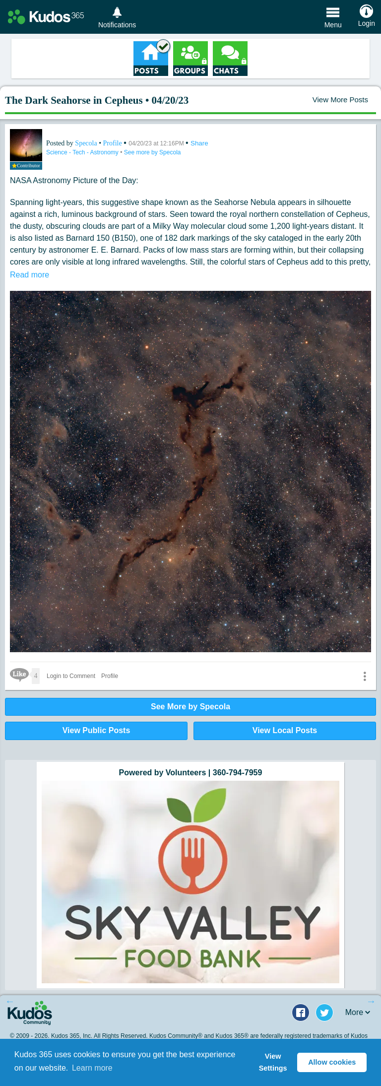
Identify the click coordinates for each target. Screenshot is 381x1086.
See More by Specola (190, 706)
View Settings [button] (273, 1062)
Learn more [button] (92, 1068)
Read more (29, 275)
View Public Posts (96, 730)
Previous (10, 1001)
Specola (87, 143)
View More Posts (340, 99)
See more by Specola (152, 152)
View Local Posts (285, 730)
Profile (112, 143)
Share (199, 143)
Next (371, 1001)
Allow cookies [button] (332, 1062)
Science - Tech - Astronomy (83, 152)
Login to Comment (71, 676)
